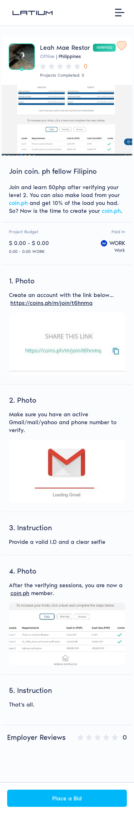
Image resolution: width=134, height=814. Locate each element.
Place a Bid (67, 798)
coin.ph (18, 203)
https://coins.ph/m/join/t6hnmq (51, 303)
